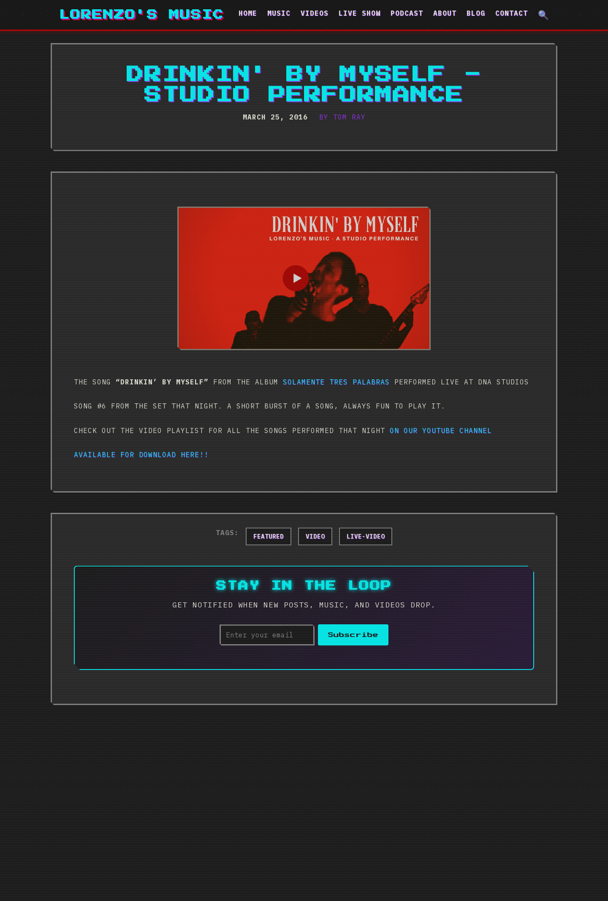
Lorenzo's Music (141, 15)
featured (268, 536)
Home (248, 13)
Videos (314, 13)
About (444, 13)
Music (278, 13)
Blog (476, 13)
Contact (511, 13)
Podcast (407, 13)
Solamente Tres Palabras (336, 382)
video (315, 536)
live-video (366, 536)
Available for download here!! (141, 454)
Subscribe (353, 635)
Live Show (359, 13)
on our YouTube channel (441, 430)
